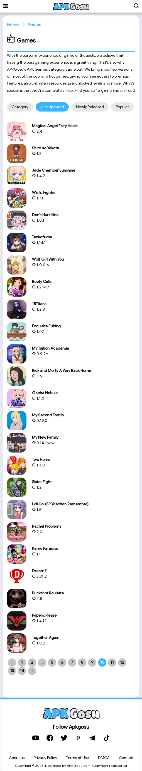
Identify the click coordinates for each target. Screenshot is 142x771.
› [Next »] (32, 670)
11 (112, 662)
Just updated (52, 106)
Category (20, 106)
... (42, 662)
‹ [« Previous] (12, 662)
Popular (122, 106)
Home (13, 24)
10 (102, 662)
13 (12, 670)
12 (122, 662)
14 (22, 670)
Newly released (90, 106)
